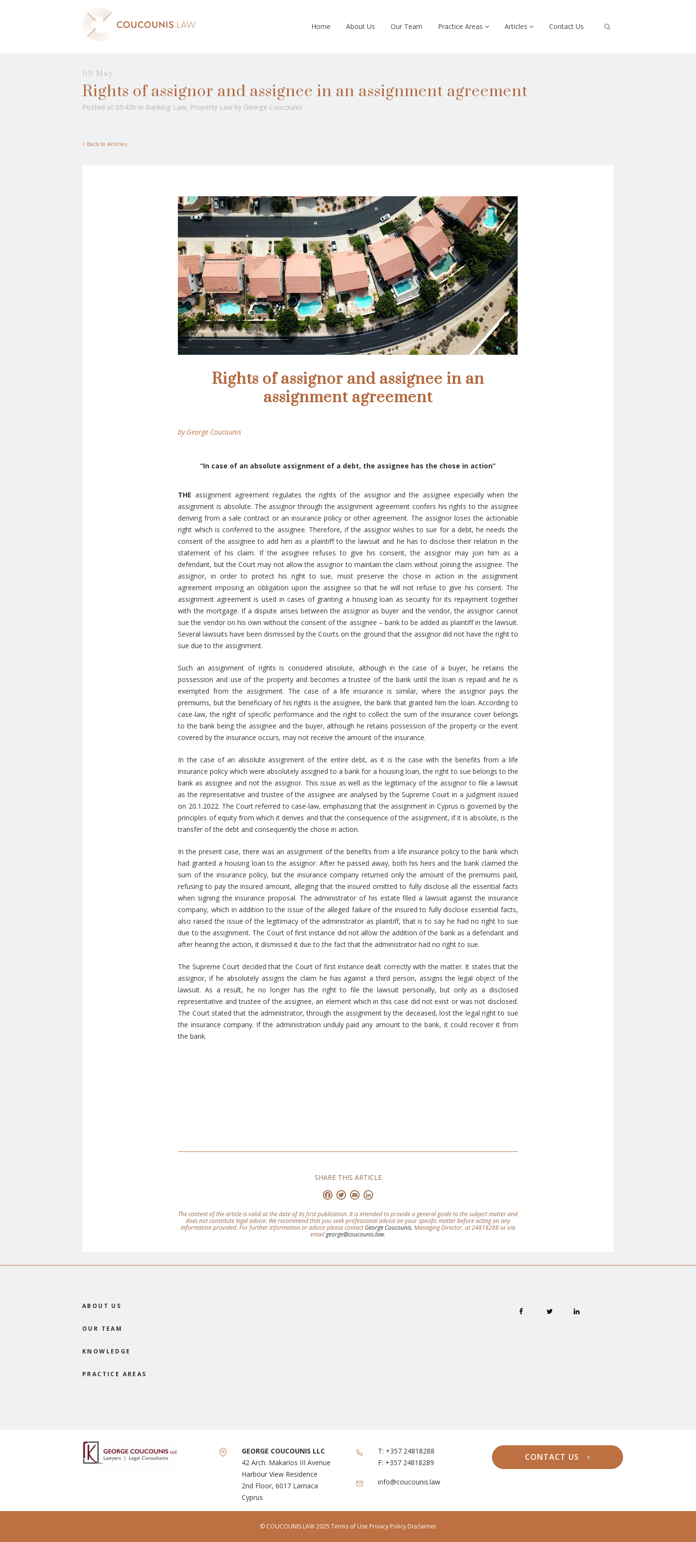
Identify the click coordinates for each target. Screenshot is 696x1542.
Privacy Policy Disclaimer (402, 1526)
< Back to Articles (104, 143)
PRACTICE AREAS (114, 1374)
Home (321, 26)
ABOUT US (101, 1306)
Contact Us (566, 26)
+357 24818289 (409, 1462)
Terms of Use (350, 1526)
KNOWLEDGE (106, 1351)
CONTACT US (557, 1457)
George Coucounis (273, 107)
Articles (519, 26)
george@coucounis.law (355, 1234)
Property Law (211, 107)
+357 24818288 (410, 1450)
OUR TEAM (102, 1328)
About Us (360, 26)
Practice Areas (463, 26)
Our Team (406, 26)
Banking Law (165, 107)
